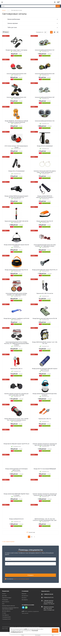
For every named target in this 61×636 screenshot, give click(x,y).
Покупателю (5, 591)
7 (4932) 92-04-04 (48, 594)
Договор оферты (6, 611)
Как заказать (25, 599)
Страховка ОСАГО (6, 619)
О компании (25, 591)
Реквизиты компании (49, 606)
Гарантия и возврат (6, 597)
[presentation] (16, 569)
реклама (26, 613)
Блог (3, 603)
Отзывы (4, 613)
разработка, (30, 611)
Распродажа (5, 599)
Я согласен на (18, 579)
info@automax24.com (48, 597)
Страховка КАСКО (6, 617)
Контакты (24, 597)
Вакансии (24, 593)
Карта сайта (5, 628)
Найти (57, 6)
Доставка (4, 595)
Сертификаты (5, 615)
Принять (55, 630)
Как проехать (25, 595)
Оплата (4, 593)
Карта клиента (5, 601)
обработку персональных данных (21, 579)
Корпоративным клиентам (8, 605)
